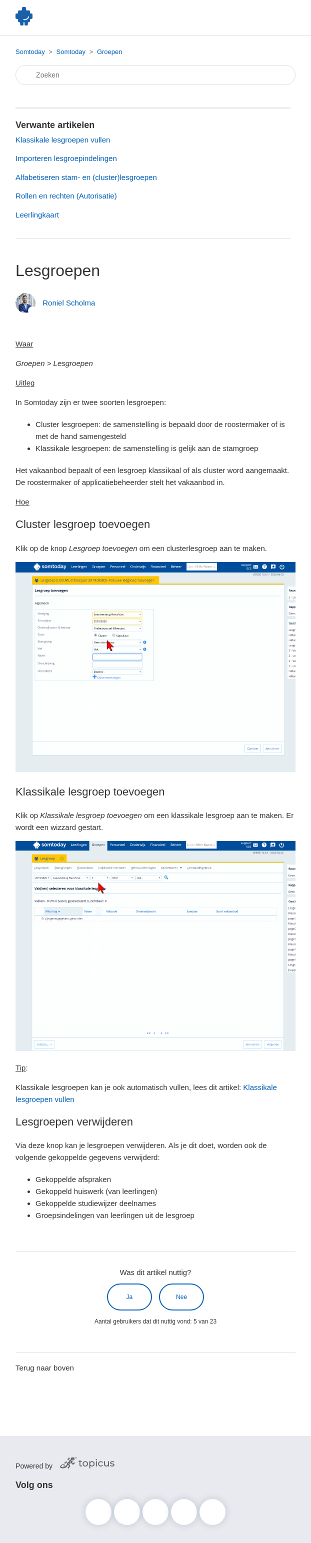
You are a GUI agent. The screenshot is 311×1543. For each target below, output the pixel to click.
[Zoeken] (156, 75)
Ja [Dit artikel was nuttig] (129, 1297)
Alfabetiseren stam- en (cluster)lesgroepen (86, 177)
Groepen (109, 52)
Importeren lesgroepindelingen (66, 158)
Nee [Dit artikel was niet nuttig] (181, 1297)
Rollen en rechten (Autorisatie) (66, 196)
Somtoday (30, 52)
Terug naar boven (45, 1368)
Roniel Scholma (68, 302)
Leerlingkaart (37, 214)
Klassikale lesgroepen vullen (63, 140)
